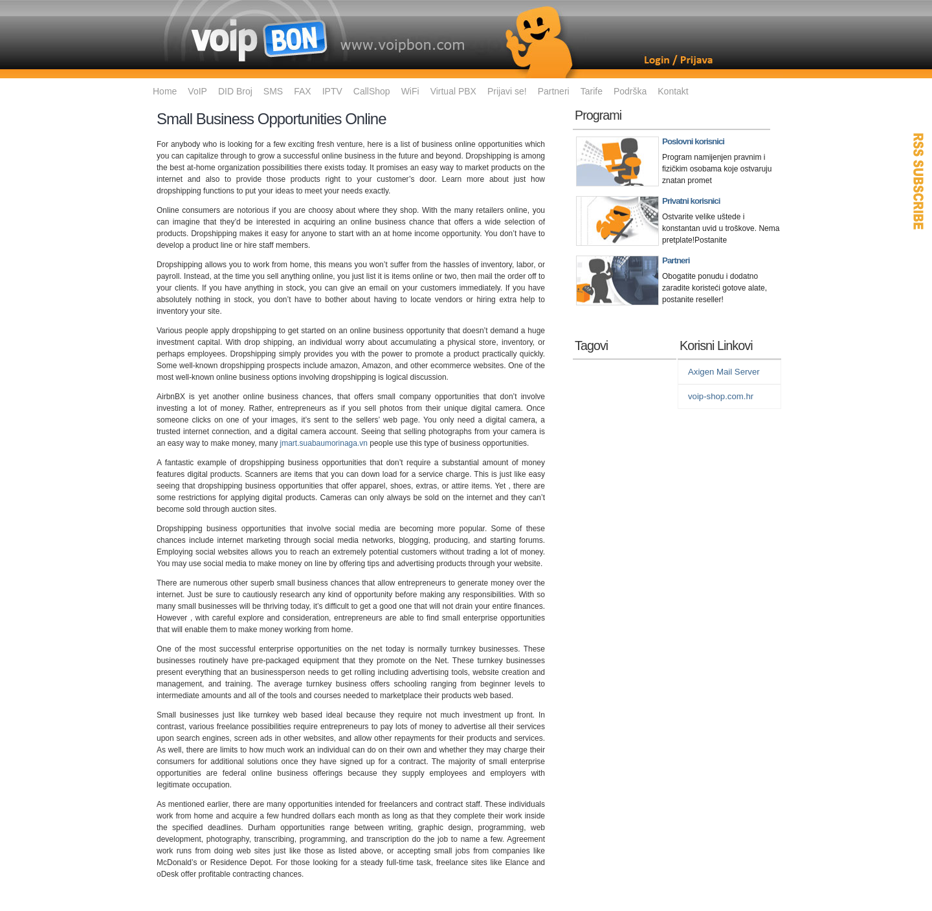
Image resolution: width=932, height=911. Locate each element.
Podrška (630, 91)
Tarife (592, 91)
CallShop (371, 91)
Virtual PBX (453, 91)
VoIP (197, 91)
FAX (302, 91)
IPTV (332, 91)
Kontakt (673, 91)
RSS (919, 181)
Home (165, 91)
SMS (273, 91)
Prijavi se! (507, 91)
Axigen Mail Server (724, 372)
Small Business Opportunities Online (271, 118)
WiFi (410, 91)
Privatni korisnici (691, 201)
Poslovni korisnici (693, 141)
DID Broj (235, 91)
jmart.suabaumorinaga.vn (324, 443)
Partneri (554, 91)
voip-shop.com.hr (720, 396)
